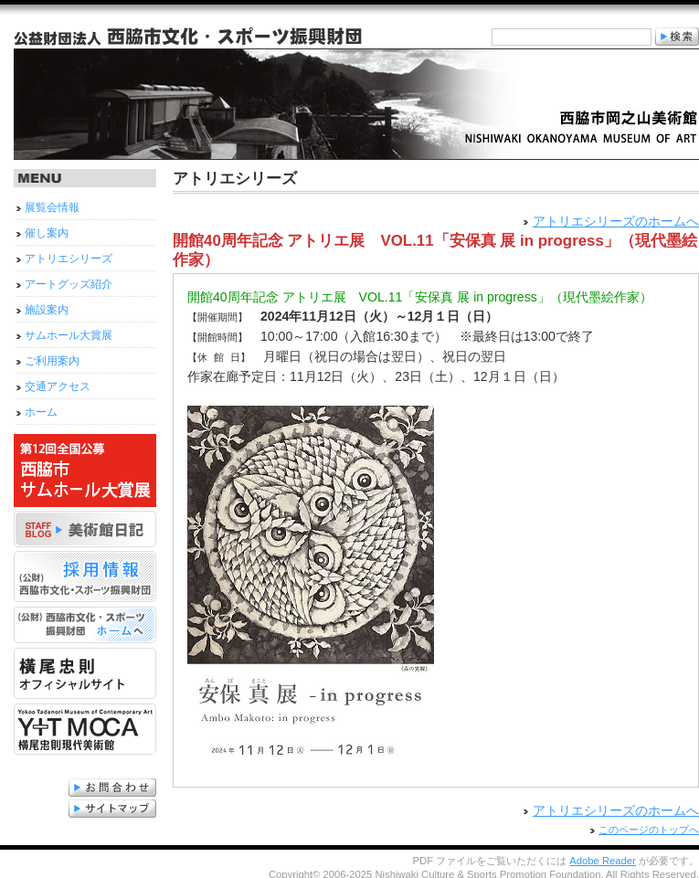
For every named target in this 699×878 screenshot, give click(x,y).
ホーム (41, 412)
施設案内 (47, 309)
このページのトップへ (648, 826)
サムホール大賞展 (68, 335)
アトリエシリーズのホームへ (616, 221)
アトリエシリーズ (68, 258)
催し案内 (47, 233)
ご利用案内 (52, 360)
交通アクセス (57, 386)
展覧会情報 (52, 207)
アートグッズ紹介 (68, 284)
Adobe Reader (602, 857)
